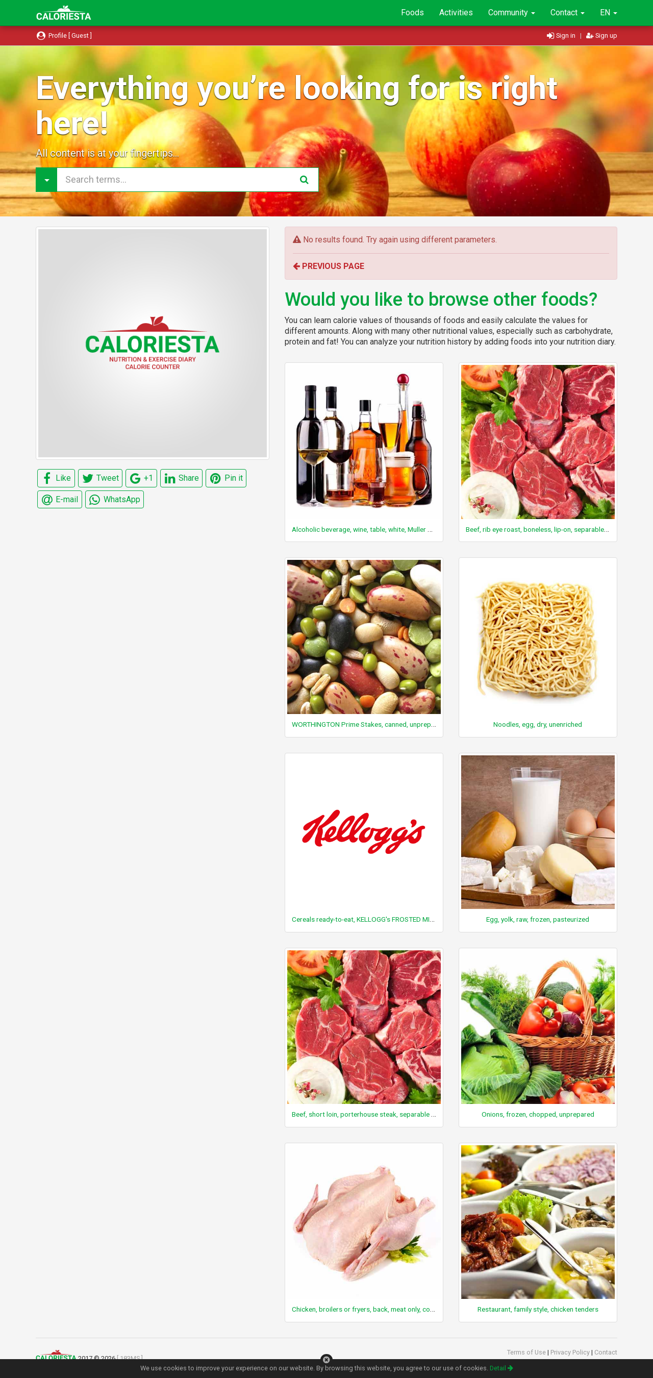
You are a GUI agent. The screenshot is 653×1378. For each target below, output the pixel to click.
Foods (412, 12)
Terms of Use (527, 1352)
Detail (501, 1368)
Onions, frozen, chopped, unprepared (538, 1114)
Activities (456, 12)
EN (608, 12)
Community (511, 12)
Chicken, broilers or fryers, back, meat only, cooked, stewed (381, 1309)
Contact (567, 12)
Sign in (562, 35)
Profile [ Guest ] (64, 35)
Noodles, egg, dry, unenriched (537, 724)
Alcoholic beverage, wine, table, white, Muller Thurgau (372, 529)
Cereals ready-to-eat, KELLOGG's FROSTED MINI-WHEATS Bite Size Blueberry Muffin (417, 919)
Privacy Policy (570, 1352)
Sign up (601, 35)
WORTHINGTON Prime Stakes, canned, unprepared (368, 724)
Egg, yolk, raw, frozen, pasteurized (537, 919)
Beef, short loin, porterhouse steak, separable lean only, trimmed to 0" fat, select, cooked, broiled (438, 1114)
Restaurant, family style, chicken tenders (538, 1309)
